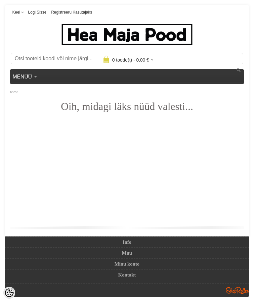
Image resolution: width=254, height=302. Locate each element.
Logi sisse (37, 12)
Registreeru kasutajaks (71, 12)
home (14, 92)
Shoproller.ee (237, 290)
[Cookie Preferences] (9, 293)
